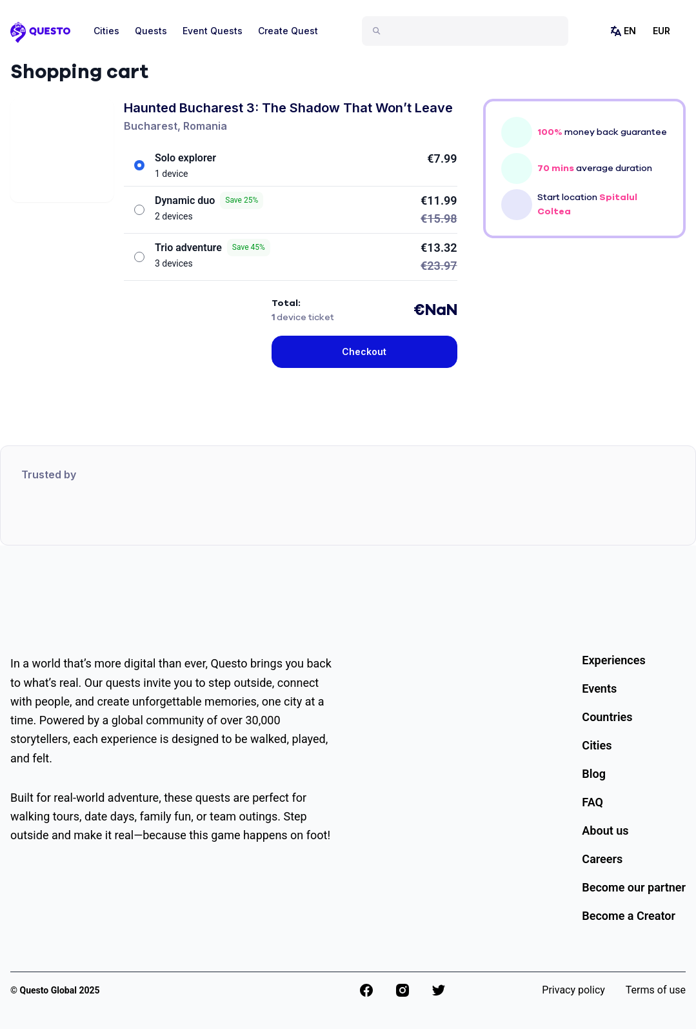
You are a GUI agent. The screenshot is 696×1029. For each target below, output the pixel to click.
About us (605, 830)
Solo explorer (185, 158)
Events (599, 688)
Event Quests (213, 30)
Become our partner (634, 887)
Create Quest (288, 30)
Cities (106, 30)
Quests (151, 30)
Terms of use (656, 990)
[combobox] (470, 31)
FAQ (592, 802)
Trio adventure (212, 247)
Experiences (613, 660)
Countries (607, 717)
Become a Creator (628, 915)
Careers (602, 859)
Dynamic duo (209, 200)
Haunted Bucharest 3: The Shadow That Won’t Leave (288, 108)
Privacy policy (573, 990)
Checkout (364, 351)
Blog (594, 773)
